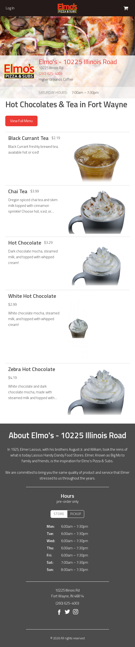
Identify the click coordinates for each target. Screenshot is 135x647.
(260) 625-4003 (50, 73)
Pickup (75, 513)
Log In (10, 8)
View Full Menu (21, 121)
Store (59, 513)
